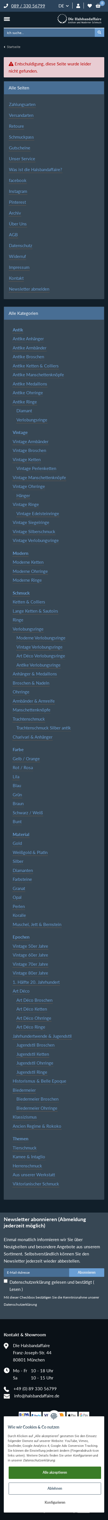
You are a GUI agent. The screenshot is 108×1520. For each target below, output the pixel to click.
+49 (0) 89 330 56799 (35, 1388)
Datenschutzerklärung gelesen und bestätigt (52, 1285)
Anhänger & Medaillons (35, 673)
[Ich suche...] (49, 32)
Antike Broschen (28, 356)
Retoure (16, 126)
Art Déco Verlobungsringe (40, 655)
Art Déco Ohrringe (33, 1018)
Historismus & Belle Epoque (39, 1080)
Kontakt (16, 278)
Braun (18, 803)
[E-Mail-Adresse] (36, 1272)
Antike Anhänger (28, 338)
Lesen (16, 1289)
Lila (16, 776)
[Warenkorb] (98, 6)
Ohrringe (21, 691)
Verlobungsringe (31, 419)
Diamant (24, 410)
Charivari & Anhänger (32, 736)
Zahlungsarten (22, 104)
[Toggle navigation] (7, 19)
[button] (78, 6)
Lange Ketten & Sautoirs (35, 610)
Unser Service (22, 158)
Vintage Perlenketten (36, 468)
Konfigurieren (55, 1502)
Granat (19, 888)
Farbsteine (22, 879)
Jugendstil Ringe (31, 1072)
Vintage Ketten (27, 459)
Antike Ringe (25, 401)
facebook (17, 180)
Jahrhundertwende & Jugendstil (42, 1036)
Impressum (19, 267)
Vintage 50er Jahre (30, 946)
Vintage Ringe (26, 504)
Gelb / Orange (26, 758)
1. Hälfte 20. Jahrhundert (36, 982)
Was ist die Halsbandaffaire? (35, 169)
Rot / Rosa (23, 767)
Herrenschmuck (27, 1165)
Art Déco (21, 990)
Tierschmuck (25, 1147)
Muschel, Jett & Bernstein (37, 924)
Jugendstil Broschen (35, 1044)
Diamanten (23, 870)
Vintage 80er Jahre (30, 972)
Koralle (19, 915)
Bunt (17, 821)
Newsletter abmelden (29, 288)
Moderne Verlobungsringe (40, 637)
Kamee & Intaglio (29, 1156)
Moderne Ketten (28, 562)
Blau (17, 785)
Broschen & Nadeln (31, 682)
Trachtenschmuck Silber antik (43, 727)
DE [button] (61, 5)
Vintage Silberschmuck (34, 531)
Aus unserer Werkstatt (34, 1174)
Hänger (23, 495)
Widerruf (17, 256)
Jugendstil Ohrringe (34, 1062)
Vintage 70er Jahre (30, 964)
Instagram (18, 191)
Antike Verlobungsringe (38, 664)
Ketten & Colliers (29, 601)
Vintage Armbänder (30, 441)
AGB (13, 234)
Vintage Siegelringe (31, 522)
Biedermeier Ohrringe (36, 1108)
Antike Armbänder (29, 347)
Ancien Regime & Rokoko (37, 1126)
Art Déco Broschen (34, 1000)
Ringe (18, 619)
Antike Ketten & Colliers (36, 365)
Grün (17, 794)
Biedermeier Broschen (37, 1098)
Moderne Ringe (27, 580)
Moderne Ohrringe (30, 571)
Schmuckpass (21, 136)
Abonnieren (87, 1272)
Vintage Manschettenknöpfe (39, 477)
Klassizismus (25, 1116)
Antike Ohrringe (28, 392)
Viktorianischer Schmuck (36, 1183)
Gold (17, 843)
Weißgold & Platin (30, 852)
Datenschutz (20, 245)
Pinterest (17, 202)
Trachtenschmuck (29, 718)
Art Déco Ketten (31, 1008)
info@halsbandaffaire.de (36, 1395)
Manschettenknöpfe (31, 709)
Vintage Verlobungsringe (36, 540)
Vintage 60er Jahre (30, 954)
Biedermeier (24, 1090)
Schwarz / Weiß (28, 812)
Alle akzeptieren (55, 1472)
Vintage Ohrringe (29, 486)
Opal (17, 897)
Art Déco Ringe (30, 1026)
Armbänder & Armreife (34, 700)
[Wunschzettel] (90, 6)
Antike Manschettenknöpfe (38, 374)
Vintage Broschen (29, 450)
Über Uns (18, 223)
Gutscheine (19, 147)
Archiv (15, 212)
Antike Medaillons (30, 383)
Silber (18, 861)
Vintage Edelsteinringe (37, 513)
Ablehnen (55, 1488)
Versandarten (21, 115)
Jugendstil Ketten (32, 1054)
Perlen (19, 906)
